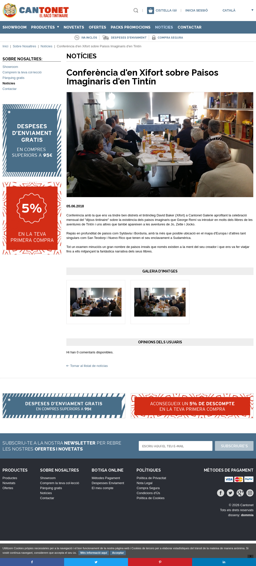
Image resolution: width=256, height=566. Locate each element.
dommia (247, 515)
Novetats (74, 27)
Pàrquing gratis (13, 78)
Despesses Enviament (108, 483)
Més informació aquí (93, 552)
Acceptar (118, 552)
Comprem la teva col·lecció (22, 72)
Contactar (189, 27)
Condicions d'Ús (148, 493)
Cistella (166, 10)
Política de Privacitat (151, 478)
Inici (5, 46)
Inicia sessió (196, 10)
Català (228, 10)
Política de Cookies (150, 498)
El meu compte (102, 488)
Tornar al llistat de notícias (89, 366)
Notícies (164, 27)
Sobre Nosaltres (24, 46)
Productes (45, 27)
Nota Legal (144, 483)
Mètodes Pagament (106, 478)
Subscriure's (234, 446)
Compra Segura (148, 488)
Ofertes (97, 27)
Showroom (15, 27)
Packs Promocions (131, 27)
